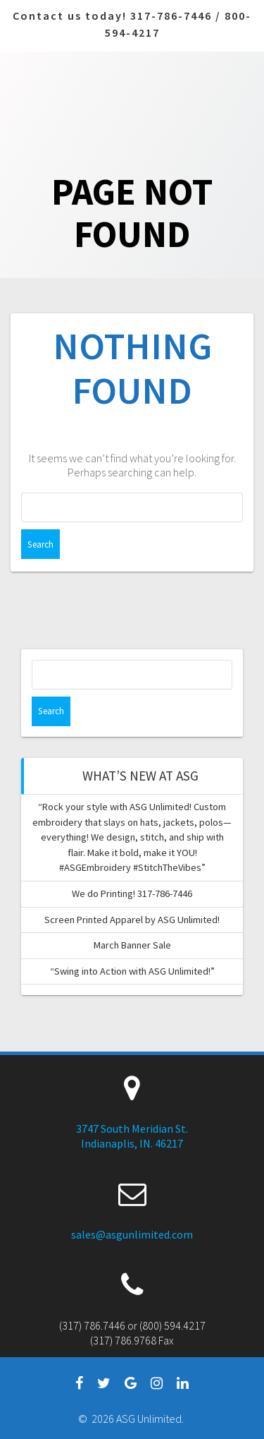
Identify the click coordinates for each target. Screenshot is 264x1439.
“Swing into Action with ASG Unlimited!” (132, 971)
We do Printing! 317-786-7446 (132, 893)
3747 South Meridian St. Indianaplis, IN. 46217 (132, 1135)
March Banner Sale (132, 945)
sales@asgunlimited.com (132, 1234)
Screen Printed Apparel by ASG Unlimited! (132, 919)
